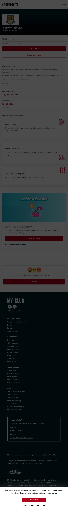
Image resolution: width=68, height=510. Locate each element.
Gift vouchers (12, 343)
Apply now (11, 370)
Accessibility (12, 404)
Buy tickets (34, 48)
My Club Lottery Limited (40, 480)
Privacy (10, 328)
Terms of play (12, 397)
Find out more (11, 156)
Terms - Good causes (16, 391)
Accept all (34, 500)
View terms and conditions (15, 244)
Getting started (13, 382)
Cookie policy (12, 331)
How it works (12, 352)
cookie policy (51, 493)
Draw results (12, 355)
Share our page (34, 55)
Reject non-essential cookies (34, 505)
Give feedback (34, 282)
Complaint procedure (16, 407)
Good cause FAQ (14, 379)
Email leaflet (12, 376)
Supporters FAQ (13, 349)
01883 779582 (16, 430)
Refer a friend (34, 238)
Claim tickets (12, 346)
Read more (6, 83)
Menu (62, 4)
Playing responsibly (15, 410)
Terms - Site (12, 394)
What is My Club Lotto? (16, 322)
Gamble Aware (37, 463)
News (9, 325)
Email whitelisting (14, 400)
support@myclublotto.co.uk (21, 438)
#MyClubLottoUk (14, 311)
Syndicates (11, 358)
